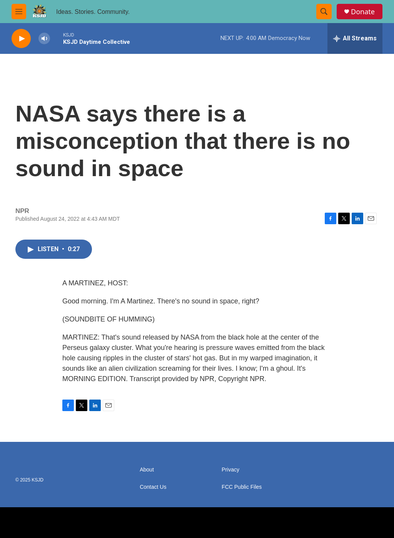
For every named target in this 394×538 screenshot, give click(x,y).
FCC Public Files (242, 487)
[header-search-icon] (324, 11)
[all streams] (354, 38)
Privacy (230, 470)
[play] (21, 38)
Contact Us (153, 487)
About (147, 470)
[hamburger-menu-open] (19, 11)
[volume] (44, 38)
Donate (363, 12)
